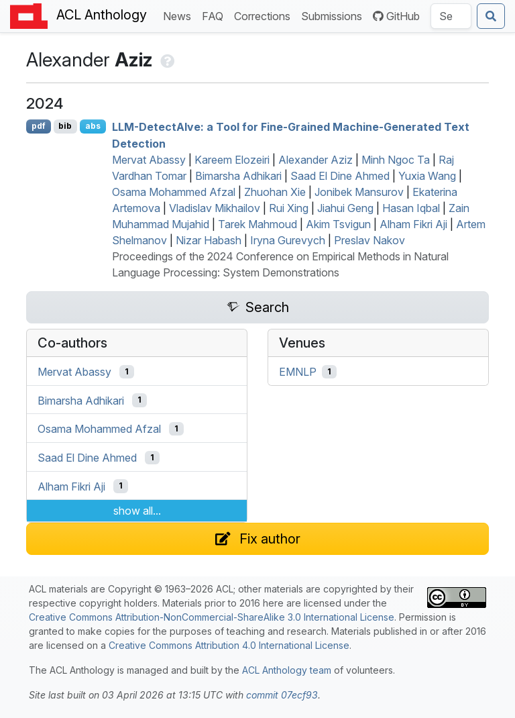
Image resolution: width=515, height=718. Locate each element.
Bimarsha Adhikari (238, 176)
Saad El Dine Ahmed (340, 176)
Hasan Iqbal (411, 208)
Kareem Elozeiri (232, 159)
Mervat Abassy (149, 159)
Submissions (334, 15)
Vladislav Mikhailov (214, 208)
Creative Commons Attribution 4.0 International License (229, 645)
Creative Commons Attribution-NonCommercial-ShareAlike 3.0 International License (211, 617)
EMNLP (298, 371)
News (179, 15)
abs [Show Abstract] (93, 126)
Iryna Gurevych (287, 240)
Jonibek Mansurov (359, 192)
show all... (137, 510)
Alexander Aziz (315, 159)
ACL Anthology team (286, 670)
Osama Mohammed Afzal (173, 192)
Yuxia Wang (427, 176)
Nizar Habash (208, 240)
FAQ (215, 15)
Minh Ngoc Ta (395, 159)
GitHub (396, 16)
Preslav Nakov (369, 240)
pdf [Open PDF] (39, 126)
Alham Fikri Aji (413, 224)
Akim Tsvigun (338, 224)
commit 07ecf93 (282, 695)
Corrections (265, 15)
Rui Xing (288, 208)
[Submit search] (491, 16)
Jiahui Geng (345, 208)
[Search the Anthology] (451, 16)
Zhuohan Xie (275, 192)
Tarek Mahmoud (257, 224)
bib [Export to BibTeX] (65, 126)
